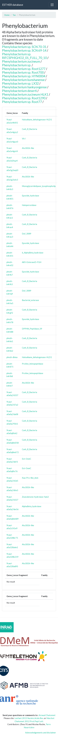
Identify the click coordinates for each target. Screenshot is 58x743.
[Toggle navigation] (52, 4)
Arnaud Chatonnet (47, 715)
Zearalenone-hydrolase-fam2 (35, 497)
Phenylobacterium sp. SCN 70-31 (24, 47)
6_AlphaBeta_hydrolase (32, 252)
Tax (14, 15)
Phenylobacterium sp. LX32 (20, 83)
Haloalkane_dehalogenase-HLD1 (37, 119)
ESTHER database (12, 4)
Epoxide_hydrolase (30, 195)
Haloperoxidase (29, 205)
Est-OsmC (26, 459)
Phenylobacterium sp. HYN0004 (23, 76)
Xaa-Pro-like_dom (30, 478)
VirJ (23, 138)
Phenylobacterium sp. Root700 (23, 72)
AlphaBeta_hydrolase (31, 506)
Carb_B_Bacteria (29, 129)
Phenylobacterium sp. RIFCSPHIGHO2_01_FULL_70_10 (24, 56)
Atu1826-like (28, 148)
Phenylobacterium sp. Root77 (22, 102)
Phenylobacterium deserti (19, 91)
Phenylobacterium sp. (16, 65)
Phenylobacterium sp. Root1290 (23, 98)
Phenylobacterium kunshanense (23, 80)
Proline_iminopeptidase (32, 363)
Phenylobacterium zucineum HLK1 (25, 94)
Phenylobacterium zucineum (21, 61)
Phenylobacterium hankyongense (24, 87)
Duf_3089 (26, 233)
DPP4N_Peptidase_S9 (32, 328)
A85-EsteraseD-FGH (31, 262)
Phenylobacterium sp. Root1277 (23, 69)
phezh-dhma (12, 357)
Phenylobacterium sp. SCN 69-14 (24, 50)
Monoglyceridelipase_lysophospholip (39, 186)
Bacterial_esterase (30, 300)
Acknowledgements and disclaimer (40, 732)
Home (7, 15)
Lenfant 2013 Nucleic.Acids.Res (29, 718)
